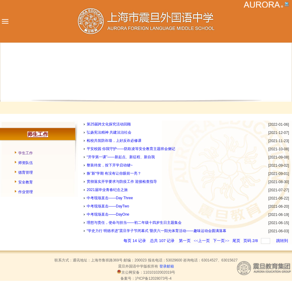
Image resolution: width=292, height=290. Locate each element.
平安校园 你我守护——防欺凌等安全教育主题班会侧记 (131, 149)
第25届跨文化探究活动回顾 (109, 124)
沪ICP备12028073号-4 (153, 278)
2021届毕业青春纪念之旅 (107, 190)
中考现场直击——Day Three (110, 198)
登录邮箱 (166, 266)
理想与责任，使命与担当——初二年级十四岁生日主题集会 (134, 222)
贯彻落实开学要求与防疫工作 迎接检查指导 (122, 181)
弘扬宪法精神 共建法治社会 (109, 132)
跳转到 (282, 240)
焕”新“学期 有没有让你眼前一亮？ (114, 173)
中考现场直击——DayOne (108, 214)
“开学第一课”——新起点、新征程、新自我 (121, 157)
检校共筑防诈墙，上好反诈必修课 (114, 140)
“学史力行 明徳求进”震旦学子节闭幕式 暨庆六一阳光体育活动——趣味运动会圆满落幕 (156, 231)
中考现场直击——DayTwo (108, 206)
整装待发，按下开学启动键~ (110, 165)
